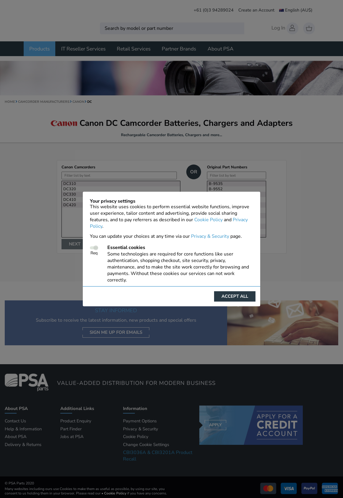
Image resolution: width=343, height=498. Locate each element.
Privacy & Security (210, 236)
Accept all (234, 296)
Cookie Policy (208, 220)
